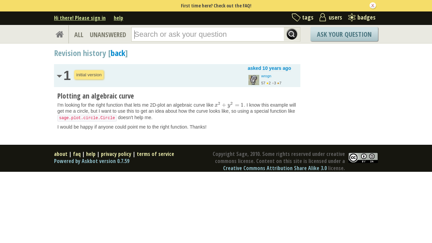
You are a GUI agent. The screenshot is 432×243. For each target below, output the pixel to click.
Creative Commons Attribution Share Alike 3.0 (275, 168)
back (118, 52)
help (118, 18)
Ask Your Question (344, 34)
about (61, 154)
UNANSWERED (108, 34)
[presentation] (229, 105)
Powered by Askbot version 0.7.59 (91, 161)
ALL (78, 34)
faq (77, 154)
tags (308, 17)
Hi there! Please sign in (80, 18)
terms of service (155, 154)
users (335, 17)
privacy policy (116, 154)
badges (366, 17)
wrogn (266, 76)
